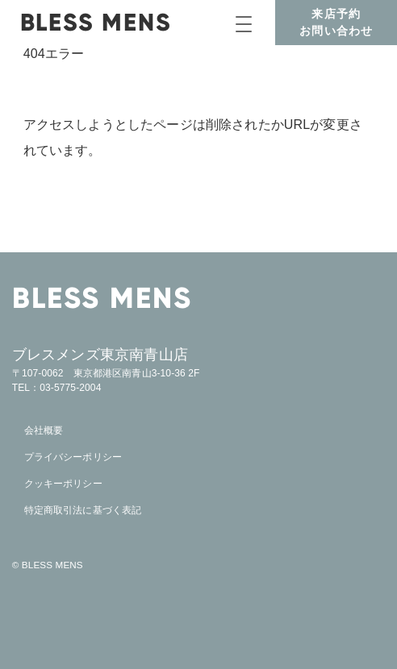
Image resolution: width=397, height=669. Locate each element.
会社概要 (43, 430)
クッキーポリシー (63, 483)
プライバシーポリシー (73, 457)
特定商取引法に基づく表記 (82, 510)
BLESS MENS (96, 22)
